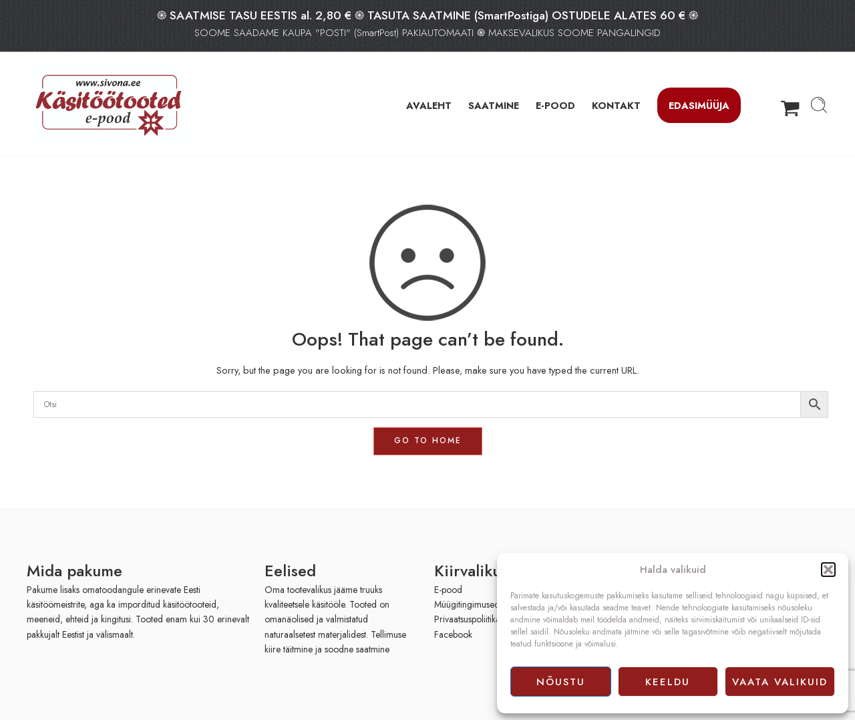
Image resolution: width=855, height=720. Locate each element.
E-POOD (555, 105)
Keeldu (667, 682)
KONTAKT (616, 105)
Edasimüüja (699, 105)
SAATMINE (493, 105)
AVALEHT (429, 105)
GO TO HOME (428, 441)
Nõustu (560, 682)
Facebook (453, 634)
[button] (828, 569)
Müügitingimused (467, 604)
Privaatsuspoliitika (467, 619)
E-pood (448, 589)
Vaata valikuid (780, 682)
